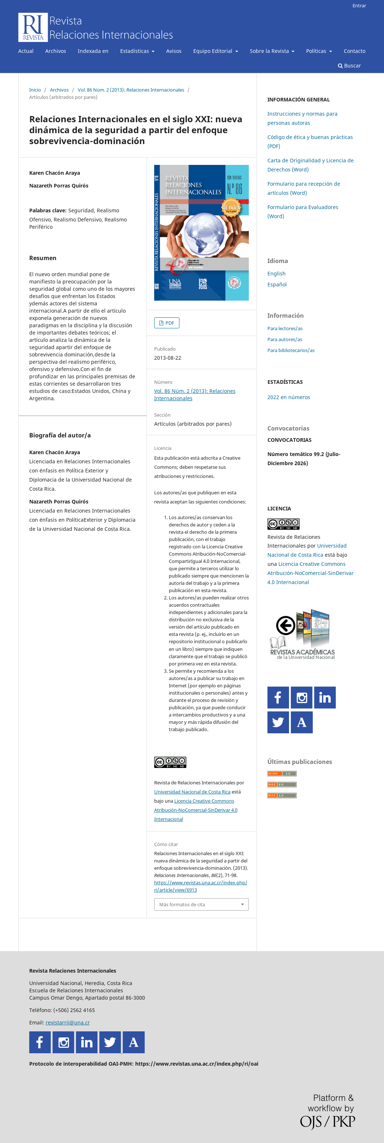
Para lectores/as (285, 328)
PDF (169, 323)
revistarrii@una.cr (68, 1022)
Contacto (354, 50)
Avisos (174, 50)
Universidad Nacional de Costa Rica (192, 791)
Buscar (349, 65)
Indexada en (93, 50)
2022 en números (288, 397)
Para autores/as (284, 339)
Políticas (317, 50)
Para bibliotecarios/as (291, 350)
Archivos (55, 50)
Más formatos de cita (182, 904)
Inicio (35, 89)
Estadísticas (135, 50)
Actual (26, 50)
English (276, 273)
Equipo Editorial (213, 50)
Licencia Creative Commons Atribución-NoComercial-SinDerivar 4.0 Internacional (195, 810)
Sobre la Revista (270, 50)
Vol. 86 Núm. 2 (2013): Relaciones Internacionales (131, 89)
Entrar (359, 5)
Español (277, 284)
